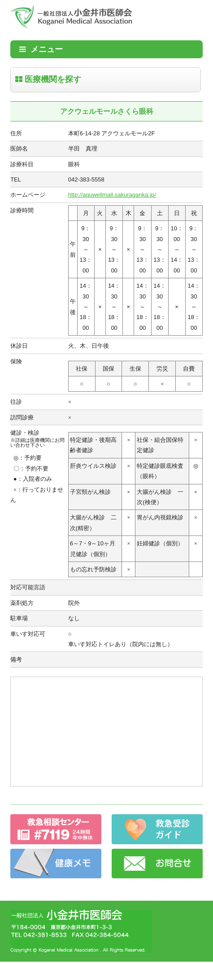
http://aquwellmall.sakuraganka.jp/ (112, 194)
